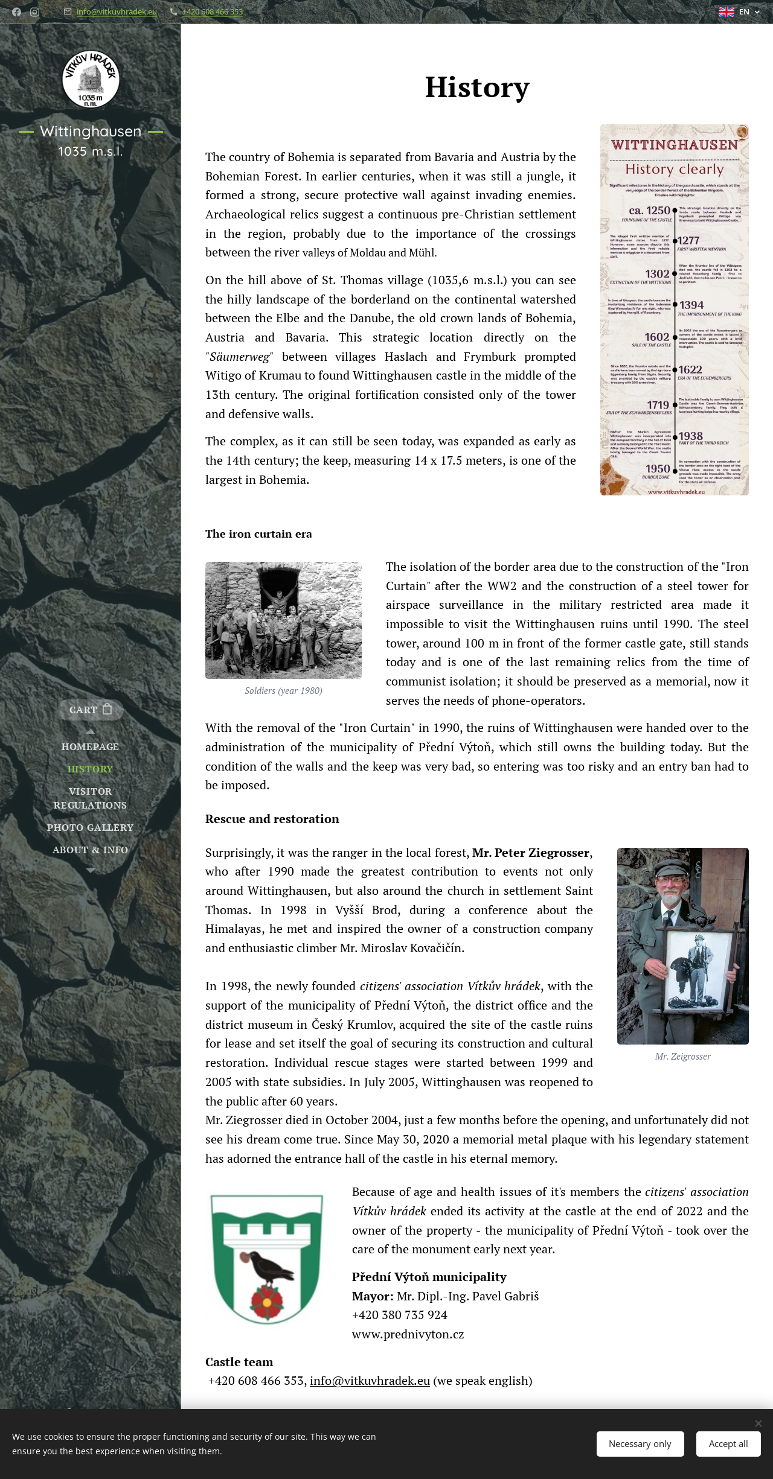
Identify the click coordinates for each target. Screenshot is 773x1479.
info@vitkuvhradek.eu (117, 11)
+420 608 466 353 (212, 11)
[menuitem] (91, 747)
